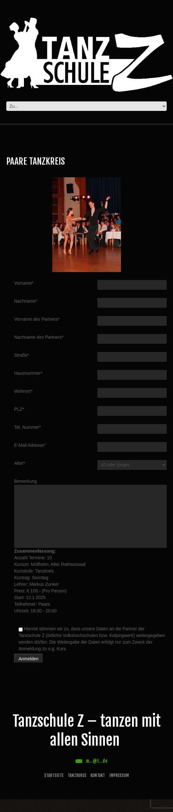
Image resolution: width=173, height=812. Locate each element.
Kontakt (97, 775)
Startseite (53, 775)
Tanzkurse (77, 775)
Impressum (119, 775)
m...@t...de (97, 761)
